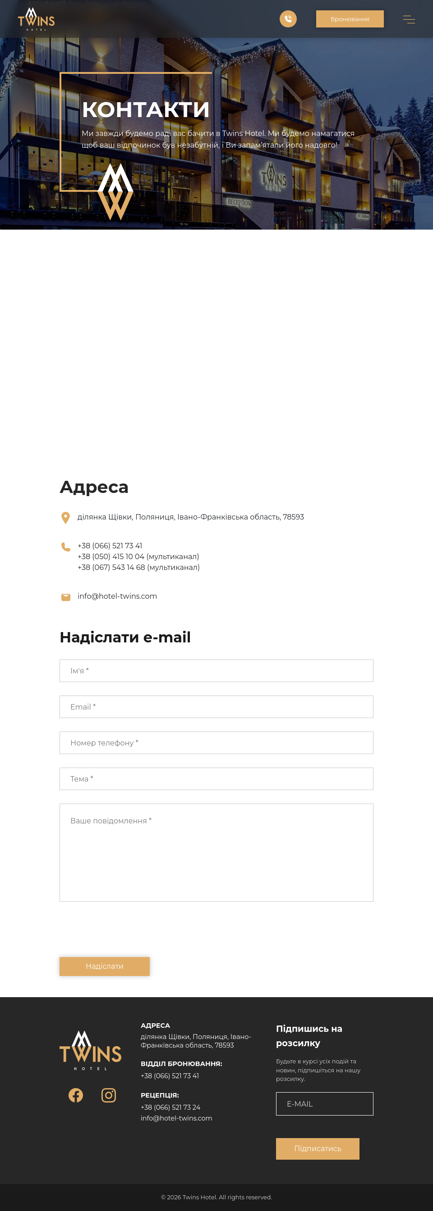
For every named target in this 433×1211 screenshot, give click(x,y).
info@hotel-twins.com (117, 596)
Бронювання (350, 19)
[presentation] (128, 935)
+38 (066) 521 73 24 (170, 1107)
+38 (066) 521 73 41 (110, 546)
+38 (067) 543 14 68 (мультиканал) (139, 567)
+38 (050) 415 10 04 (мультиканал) (138, 556)
